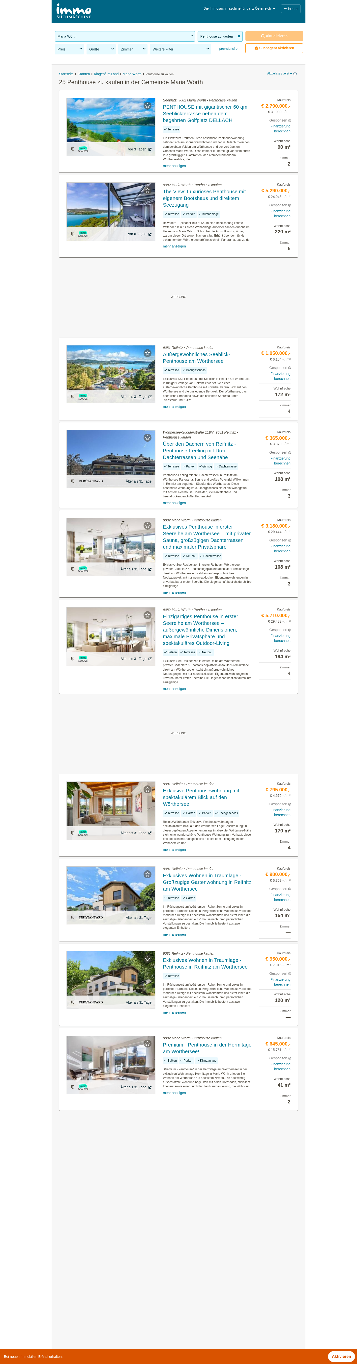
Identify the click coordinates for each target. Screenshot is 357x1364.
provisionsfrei (228, 48)
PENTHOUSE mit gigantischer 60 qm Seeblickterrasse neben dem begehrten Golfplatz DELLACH (205, 113)
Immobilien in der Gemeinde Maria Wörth (91, 1262)
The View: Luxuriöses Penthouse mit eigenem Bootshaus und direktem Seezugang (204, 198)
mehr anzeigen (174, 166)
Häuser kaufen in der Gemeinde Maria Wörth (94, 1284)
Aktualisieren (274, 36)
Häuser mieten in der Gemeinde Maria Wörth (94, 1294)
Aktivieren (341, 1356)
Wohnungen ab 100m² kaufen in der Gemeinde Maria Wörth (108, 1327)
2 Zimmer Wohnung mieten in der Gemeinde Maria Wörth (105, 1316)
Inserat (290, 9)
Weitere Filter (181, 49)
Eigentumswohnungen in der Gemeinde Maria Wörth (101, 1273)
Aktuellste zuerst (280, 73)
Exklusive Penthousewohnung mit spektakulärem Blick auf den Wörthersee (201, 797)
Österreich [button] (265, 8)
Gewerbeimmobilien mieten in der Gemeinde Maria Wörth (105, 1305)
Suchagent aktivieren (274, 48)
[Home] (74, 11)
